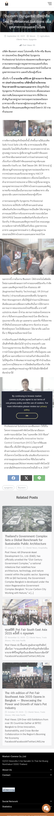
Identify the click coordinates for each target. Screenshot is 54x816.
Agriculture (44, 36)
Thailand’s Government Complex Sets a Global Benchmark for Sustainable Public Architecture (26, 543)
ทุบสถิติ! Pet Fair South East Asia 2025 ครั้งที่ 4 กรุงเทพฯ (26, 635)
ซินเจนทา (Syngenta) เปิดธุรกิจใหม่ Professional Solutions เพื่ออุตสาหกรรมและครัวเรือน (27, 21)
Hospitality (42, 551)
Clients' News (22, 39)
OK (27, 416)
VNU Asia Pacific (19, 643)
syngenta (8, 491)
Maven (32, 36)
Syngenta (32, 39)
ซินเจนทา (22, 491)
